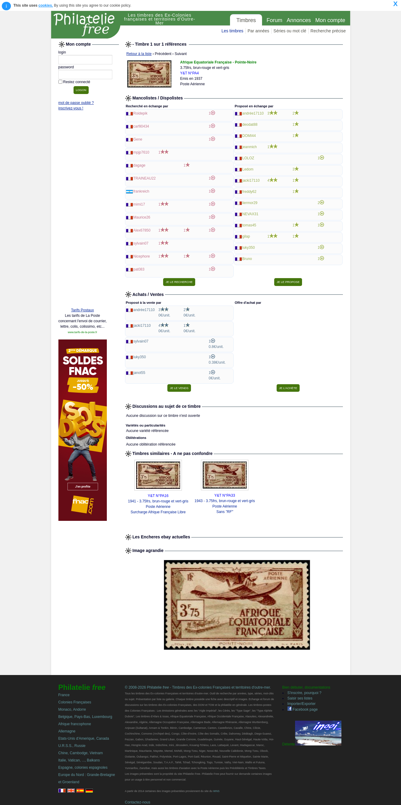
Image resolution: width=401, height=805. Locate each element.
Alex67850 (142, 230)
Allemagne (67, 731)
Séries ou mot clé (290, 30)
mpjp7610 (141, 152)
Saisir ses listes (300, 698)
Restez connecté (76, 82)
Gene (137, 139)
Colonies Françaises (74, 702)
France (64, 695)
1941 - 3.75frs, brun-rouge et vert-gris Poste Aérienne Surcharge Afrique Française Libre (158, 506)
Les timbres (232, 30)
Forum (274, 20)
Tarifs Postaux (82, 310)
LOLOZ (248, 158)
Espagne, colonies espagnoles (83, 767)
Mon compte (330, 20)
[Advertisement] (82, 210)
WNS (216, 791)
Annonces (299, 20)
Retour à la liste (139, 54)
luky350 (248, 247)
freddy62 (249, 192)
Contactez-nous (137, 802)
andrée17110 (253, 113)
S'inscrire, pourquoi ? (304, 693)
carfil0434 (141, 126)
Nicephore (141, 256)
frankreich (141, 191)
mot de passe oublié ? (76, 103)
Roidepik (140, 113)
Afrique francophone (74, 724)
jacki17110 (251, 180)
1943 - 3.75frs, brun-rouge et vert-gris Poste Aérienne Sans (225, 506)
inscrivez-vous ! (71, 108)
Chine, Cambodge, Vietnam (80, 753)
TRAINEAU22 (144, 178)
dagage (139, 165)
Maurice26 (141, 217)
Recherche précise (328, 30)
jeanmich (249, 147)
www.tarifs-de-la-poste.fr (82, 332)
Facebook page (303, 709)
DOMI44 (249, 136)
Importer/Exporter (302, 704)
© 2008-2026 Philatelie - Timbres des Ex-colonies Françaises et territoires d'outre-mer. (198, 687)
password (66, 67)
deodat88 (250, 124)
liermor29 (250, 203)
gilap (246, 236)
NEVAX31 (250, 214)
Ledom (248, 169)
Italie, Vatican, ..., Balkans (79, 760)
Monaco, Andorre (72, 709)
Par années (258, 30)
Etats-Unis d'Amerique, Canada (83, 738)
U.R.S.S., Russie (72, 746)
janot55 (139, 373)
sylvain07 (141, 243)
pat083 (139, 269)
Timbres (246, 20)
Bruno (247, 259)
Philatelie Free (86, 25)
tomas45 (249, 225)
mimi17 (139, 204)
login (62, 52)
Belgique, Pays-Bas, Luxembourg (85, 717)
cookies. (45, 5)
